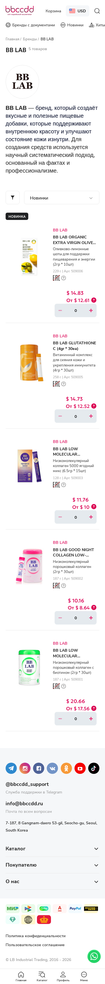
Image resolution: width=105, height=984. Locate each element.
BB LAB (60, 230)
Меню (84, 976)
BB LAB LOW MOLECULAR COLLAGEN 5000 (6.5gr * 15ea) (74, 457)
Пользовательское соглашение (35, 944)
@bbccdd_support (27, 784)
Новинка (16, 216)
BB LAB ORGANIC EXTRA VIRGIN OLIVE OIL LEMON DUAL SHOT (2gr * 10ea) (73, 245)
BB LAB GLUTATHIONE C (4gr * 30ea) (74, 345)
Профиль (63, 976)
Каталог (42, 976)
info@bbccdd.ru (24, 803)
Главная (21, 976)
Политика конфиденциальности (36, 935)
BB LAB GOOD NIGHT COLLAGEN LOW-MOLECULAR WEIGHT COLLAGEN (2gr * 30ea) (75, 558)
